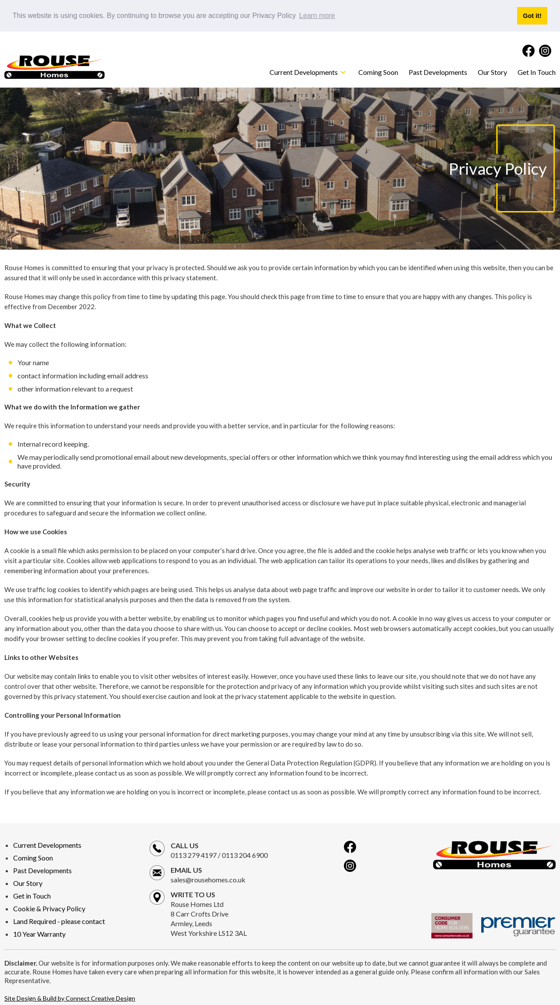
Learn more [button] (317, 15)
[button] (308, 71)
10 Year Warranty (39, 933)
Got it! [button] (532, 15)
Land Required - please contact (59, 921)
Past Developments (438, 71)
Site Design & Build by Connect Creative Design (69, 997)
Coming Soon (378, 71)
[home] (54, 66)
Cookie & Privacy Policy (49, 908)
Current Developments (47, 844)
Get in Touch (32, 895)
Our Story (492, 71)
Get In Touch (537, 71)
